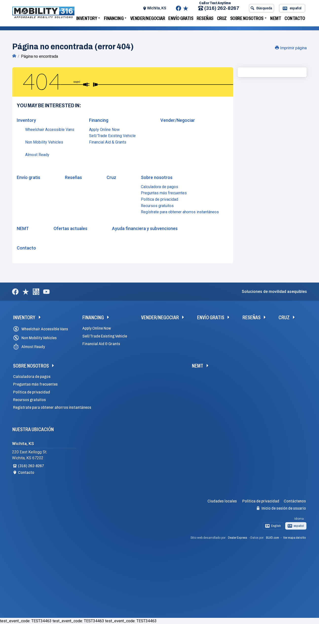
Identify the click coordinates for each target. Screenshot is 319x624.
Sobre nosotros (246, 18)
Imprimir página (291, 48)
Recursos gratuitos (157, 205)
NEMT (275, 18)
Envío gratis (180, 18)
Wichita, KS (156, 8)
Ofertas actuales (70, 228)
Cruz (222, 18)
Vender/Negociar (147, 18)
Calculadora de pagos (159, 186)
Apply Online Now (104, 129)
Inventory (86, 18)
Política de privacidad (159, 199)
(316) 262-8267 (218, 8)
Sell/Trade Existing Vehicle (112, 135)
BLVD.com (272, 537)
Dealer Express (237, 537)
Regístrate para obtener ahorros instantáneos (180, 212)
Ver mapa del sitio (294, 537)
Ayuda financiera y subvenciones (145, 228)
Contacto (294, 18)
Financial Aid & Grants (107, 142)
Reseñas (205, 18)
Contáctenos (295, 501)
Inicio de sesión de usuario (281, 508)
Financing (114, 18)
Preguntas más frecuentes (164, 193)
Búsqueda (261, 8)
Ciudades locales (222, 501)
